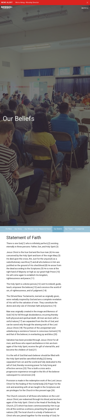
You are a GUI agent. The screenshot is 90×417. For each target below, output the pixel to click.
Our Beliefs (58, 229)
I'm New (9, 229)
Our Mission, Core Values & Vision (38, 229)
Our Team (69, 229)
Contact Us (79, 229)
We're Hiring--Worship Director (27, 2)
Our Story (18, 229)
